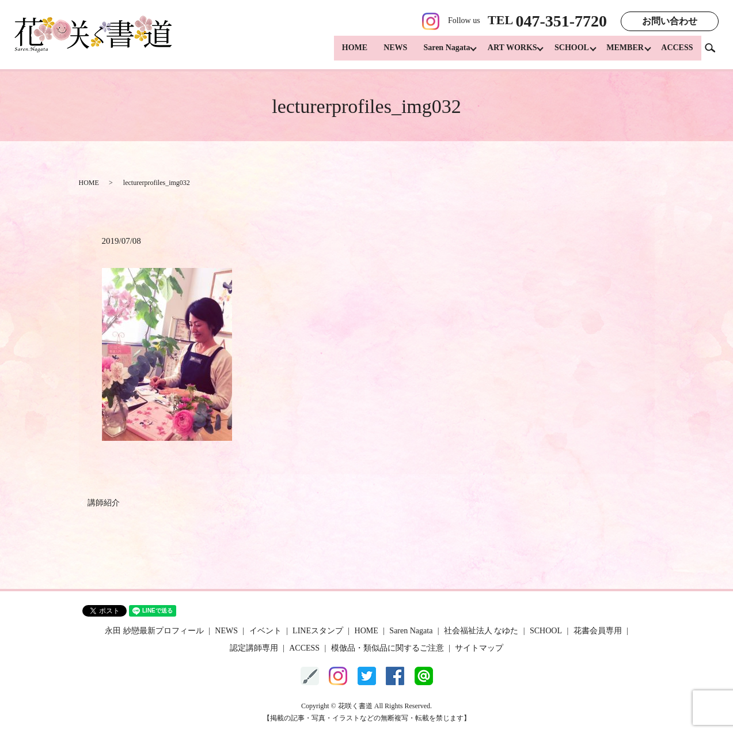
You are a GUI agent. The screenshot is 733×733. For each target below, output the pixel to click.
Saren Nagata (436, 52)
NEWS (385, 52)
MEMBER (622, 52)
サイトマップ (479, 648)
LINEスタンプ (318, 630)
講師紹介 (104, 502)
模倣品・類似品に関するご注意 (387, 648)
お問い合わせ (669, 21)
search (715, 51)
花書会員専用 (598, 630)
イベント (265, 630)
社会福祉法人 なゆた (481, 630)
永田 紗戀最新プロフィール (154, 630)
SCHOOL (566, 52)
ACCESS (677, 52)
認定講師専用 (254, 648)
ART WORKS (504, 52)
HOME (343, 52)
